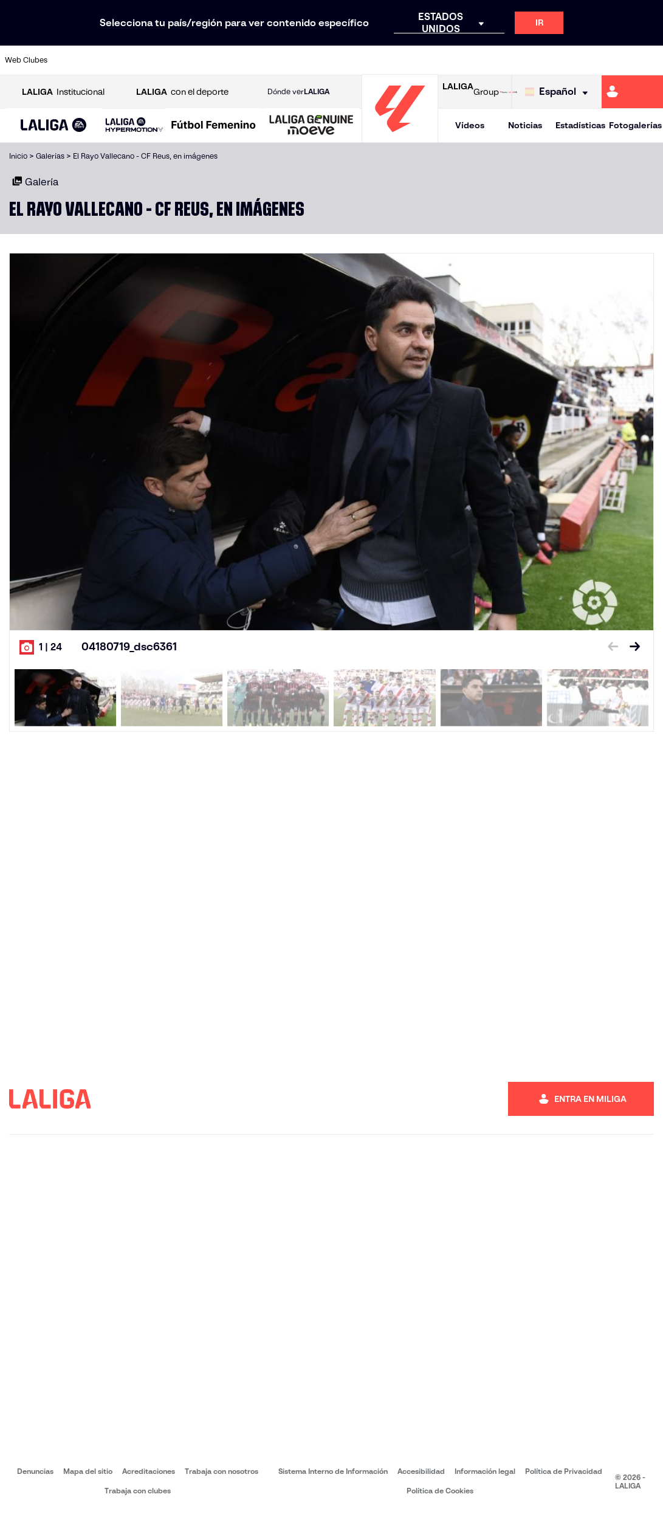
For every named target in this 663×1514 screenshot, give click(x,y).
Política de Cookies (440, 1491)
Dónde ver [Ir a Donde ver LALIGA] (298, 92)
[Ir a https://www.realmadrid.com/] (496, 60)
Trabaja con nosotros (221, 1471)
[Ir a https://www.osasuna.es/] (130, 60)
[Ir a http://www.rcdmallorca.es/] (435, 60)
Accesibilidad (421, 1471)
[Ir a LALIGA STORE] (508, 91)
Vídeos (469, 125)
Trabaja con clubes (138, 1491)
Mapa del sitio (87, 1471)
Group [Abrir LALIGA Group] (470, 91)
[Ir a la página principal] (400, 137)
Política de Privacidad (563, 1471)
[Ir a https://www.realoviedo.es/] (527, 60)
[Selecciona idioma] (559, 92)
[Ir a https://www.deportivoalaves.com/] (160, 60)
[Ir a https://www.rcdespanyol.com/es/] (405, 60)
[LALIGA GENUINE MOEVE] (311, 125)
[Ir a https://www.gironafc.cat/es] (282, 60)
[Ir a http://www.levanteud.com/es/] (313, 60)
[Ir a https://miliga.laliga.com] (632, 91)
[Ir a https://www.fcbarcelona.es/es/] (222, 60)
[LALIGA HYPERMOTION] (134, 125)
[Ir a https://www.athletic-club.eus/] (69, 60)
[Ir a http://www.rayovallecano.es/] (344, 60)
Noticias (525, 125)
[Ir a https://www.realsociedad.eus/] (557, 60)
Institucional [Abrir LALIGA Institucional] (63, 92)
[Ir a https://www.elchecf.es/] (191, 60)
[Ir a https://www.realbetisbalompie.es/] (466, 60)
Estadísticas (580, 125)
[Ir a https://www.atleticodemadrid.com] (100, 60)
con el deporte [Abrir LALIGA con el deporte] (182, 92)
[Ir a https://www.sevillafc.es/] (588, 60)
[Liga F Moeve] (214, 125)
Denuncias (35, 1471)
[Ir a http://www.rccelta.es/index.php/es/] (374, 60)
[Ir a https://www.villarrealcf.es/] (649, 60)
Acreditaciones (148, 1471)
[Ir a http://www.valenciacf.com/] (619, 60)
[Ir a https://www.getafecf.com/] (252, 60)
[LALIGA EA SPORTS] (54, 125)
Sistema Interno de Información (333, 1471)
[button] (54, 125)
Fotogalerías (635, 125)
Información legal (485, 1471)
